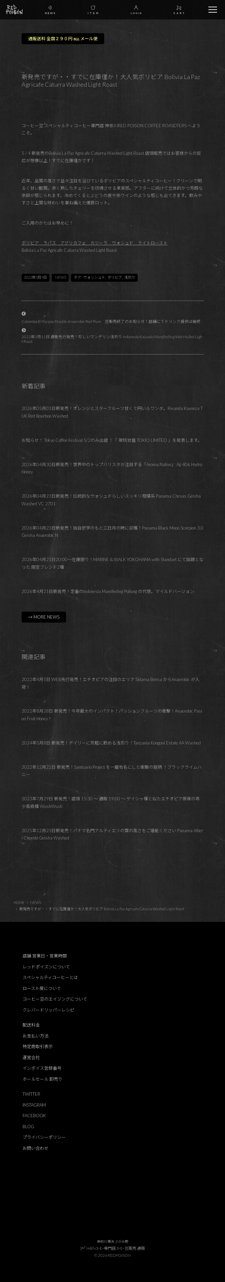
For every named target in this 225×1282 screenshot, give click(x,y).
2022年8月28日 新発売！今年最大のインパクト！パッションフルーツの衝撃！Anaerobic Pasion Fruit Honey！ (112, 714)
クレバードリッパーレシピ (48, 1010)
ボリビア (115, 277)
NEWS (60, 277)
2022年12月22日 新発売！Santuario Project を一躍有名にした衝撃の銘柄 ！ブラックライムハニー (112, 770)
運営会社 (31, 1057)
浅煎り (129, 277)
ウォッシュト (94, 277)
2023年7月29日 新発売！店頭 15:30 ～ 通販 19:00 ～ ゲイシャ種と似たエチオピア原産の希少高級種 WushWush (111, 802)
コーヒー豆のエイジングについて (55, 999)
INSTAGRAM (34, 1105)
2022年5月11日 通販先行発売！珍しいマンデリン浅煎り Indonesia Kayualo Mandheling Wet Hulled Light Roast (112, 339)
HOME (19, 902)
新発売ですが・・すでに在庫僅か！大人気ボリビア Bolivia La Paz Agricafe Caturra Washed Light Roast (101, 909)
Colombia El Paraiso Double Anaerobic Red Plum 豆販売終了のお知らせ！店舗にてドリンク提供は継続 (111, 321)
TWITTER (31, 1094)
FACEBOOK (34, 1115)
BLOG (28, 1126)
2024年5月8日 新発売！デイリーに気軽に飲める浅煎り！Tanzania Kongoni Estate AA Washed (111, 742)
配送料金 (31, 1025)
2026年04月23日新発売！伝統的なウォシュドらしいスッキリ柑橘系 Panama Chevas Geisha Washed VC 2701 (111, 499)
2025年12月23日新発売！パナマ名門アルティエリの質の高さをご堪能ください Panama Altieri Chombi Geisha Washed (112, 834)
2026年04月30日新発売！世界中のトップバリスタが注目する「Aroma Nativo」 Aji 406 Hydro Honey (112, 468)
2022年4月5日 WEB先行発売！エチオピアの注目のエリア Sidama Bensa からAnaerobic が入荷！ (110, 683)
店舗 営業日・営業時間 (45, 955)
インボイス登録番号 (42, 1068)
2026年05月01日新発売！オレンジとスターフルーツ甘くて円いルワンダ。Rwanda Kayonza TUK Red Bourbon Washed (112, 412)
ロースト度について (42, 988)
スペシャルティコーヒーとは (50, 977)
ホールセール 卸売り (42, 1079)
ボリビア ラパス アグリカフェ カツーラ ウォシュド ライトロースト (95, 243)
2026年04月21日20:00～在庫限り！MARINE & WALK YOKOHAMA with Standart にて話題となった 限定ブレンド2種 (112, 563)
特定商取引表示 (38, 1046)
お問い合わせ (35, 1148)
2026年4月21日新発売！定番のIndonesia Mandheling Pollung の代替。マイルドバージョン (108, 591)
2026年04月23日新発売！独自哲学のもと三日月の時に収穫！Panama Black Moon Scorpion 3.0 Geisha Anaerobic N (112, 531)
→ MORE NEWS (43, 617)
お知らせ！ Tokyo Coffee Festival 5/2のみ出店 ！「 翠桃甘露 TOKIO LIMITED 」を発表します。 (112, 440)
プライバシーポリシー (44, 1137)
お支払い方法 (35, 1035)
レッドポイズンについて (46, 966)
